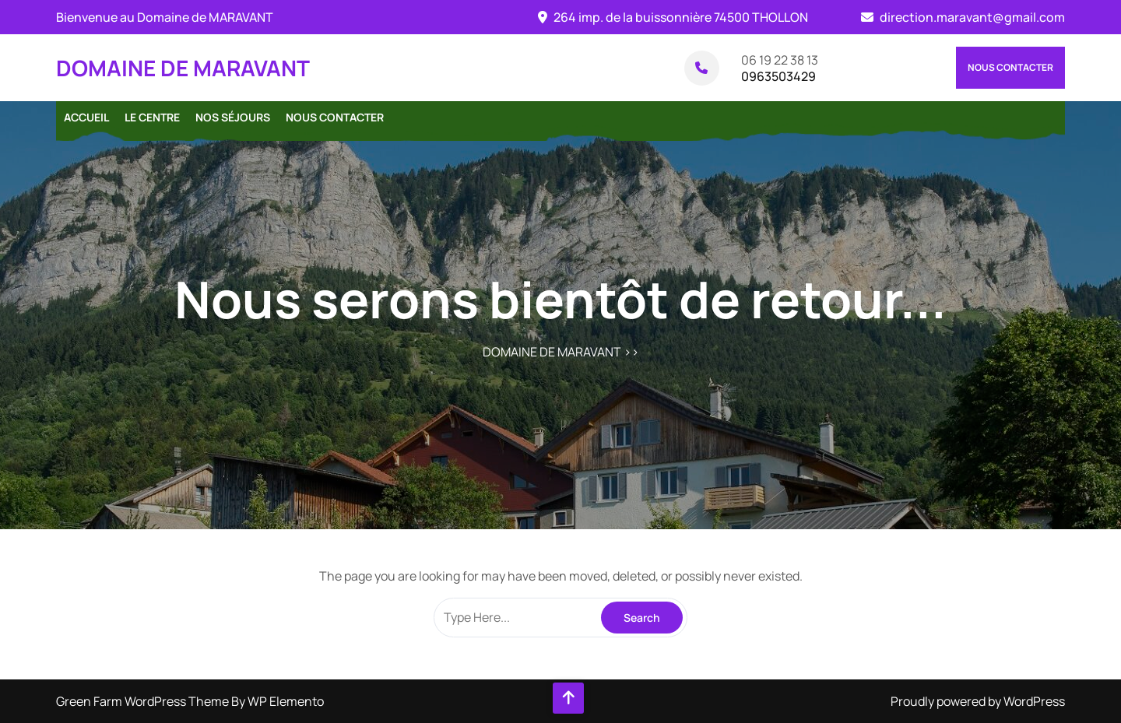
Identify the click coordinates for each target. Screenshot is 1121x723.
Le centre (152, 117)
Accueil (86, 117)
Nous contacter (1010, 67)
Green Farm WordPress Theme (143, 701)
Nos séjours (232, 117)
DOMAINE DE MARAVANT (183, 67)
